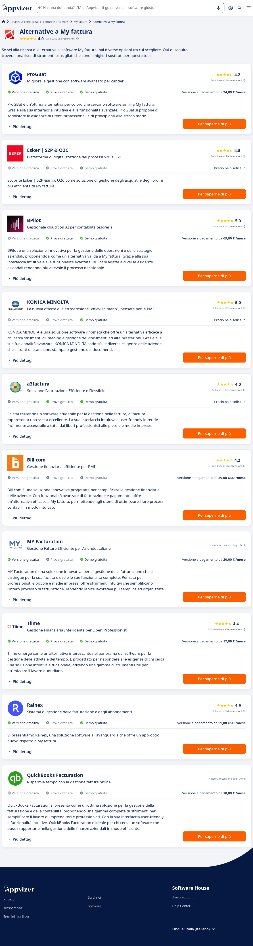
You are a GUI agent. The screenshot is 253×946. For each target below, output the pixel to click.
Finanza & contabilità (24, 22)
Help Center (181, 906)
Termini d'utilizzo (16, 916)
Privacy (9, 899)
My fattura (80, 22)
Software (94, 906)
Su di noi (94, 897)
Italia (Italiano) (201, 929)
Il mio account (183, 897)
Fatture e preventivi (55, 22)
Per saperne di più (214, 123)
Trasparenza (13, 908)
